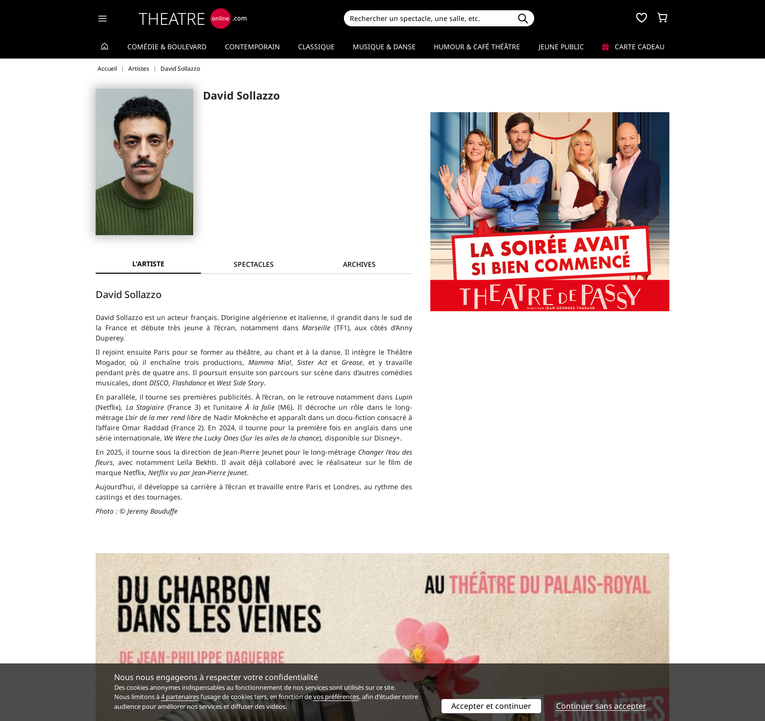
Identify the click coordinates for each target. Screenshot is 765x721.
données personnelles (301, 650)
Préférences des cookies (281, 660)
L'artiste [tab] (148, 263)
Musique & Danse (384, 46)
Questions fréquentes (277, 639)
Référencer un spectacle (428, 629)
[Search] (427, 18)
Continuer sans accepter (601, 706)
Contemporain (252, 46)
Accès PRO (405, 650)
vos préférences (336, 696)
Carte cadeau (633, 46)
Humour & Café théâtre (477, 46)
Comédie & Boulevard (166, 46)
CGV (248, 650)
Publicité (402, 639)
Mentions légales (124, 650)
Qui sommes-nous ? (128, 629)
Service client (263, 629)
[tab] (253, 264)
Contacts (110, 660)
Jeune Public (561, 46)
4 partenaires (180, 696)
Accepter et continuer (491, 706)
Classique (316, 46)
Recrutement (117, 639)
